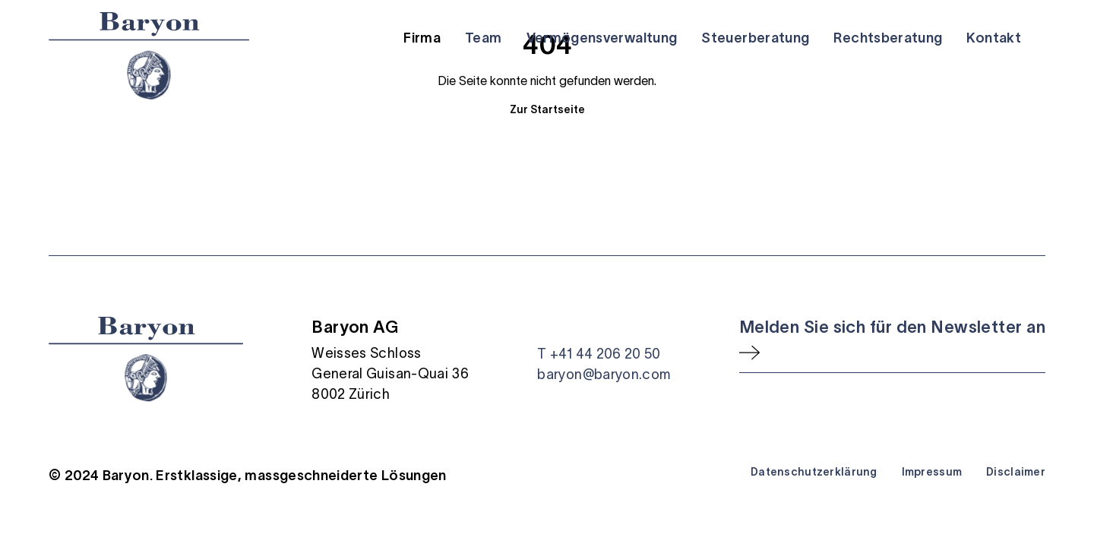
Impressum (932, 472)
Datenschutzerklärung (814, 472)
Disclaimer (1015, 472)
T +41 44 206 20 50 (598, 354)
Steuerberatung (755, 38)
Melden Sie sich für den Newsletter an (892, 327)
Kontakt (993, 38)
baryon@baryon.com (603, 374)
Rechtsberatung (887, 38)
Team (483, 38)
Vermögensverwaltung (602, 38)
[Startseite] (149, 56)
